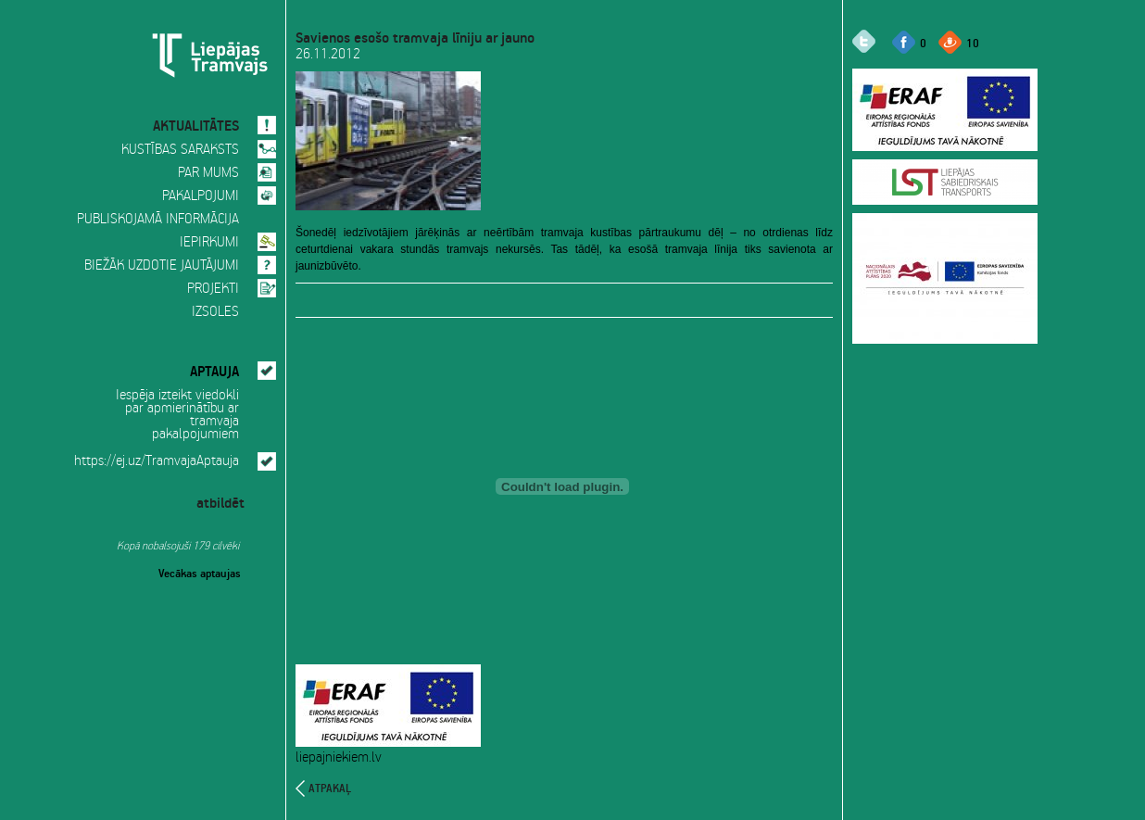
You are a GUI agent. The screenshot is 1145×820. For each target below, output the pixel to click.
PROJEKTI (213, 289)
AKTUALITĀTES (196, 123)
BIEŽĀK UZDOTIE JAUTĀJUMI (161, 266)
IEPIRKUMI (209, 243)
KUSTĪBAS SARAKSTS (180, 150)
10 (972, 42)
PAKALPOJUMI (200, 196)
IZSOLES (215, 312)
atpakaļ (329, 788)
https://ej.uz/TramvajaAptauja (156, 461)
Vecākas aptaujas (199, 572)
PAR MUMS (208, 173)
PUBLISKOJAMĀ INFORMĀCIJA (158, 219)
